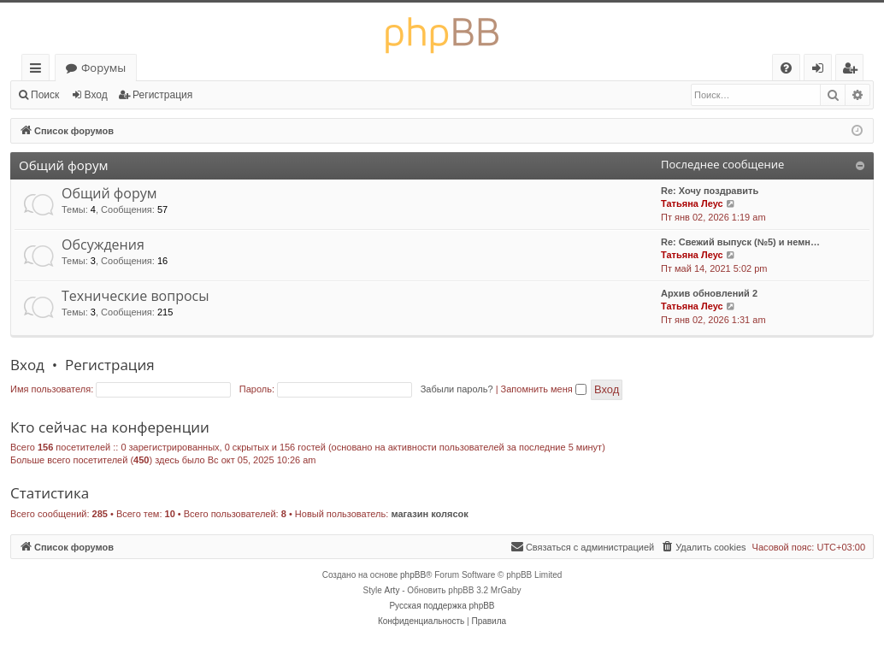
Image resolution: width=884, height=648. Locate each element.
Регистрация (162, 95)
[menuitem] (786, 68)
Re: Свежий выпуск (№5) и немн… (740, 242)
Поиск (45, 95)
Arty (392, 590)
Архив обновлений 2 (709, 293)
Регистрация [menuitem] (853, 70)
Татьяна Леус (692, 203)
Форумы (103, 67)
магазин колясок (429, 514)
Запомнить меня (543, 389)
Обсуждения (103, 244)
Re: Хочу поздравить (709, 191)
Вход (96, 95)
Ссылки (39, 70)
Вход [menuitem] (821, 70)
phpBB (413, 575)
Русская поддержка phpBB (441, 605)
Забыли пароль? (457, 389)
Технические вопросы (135, 295)
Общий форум (63, 165)
